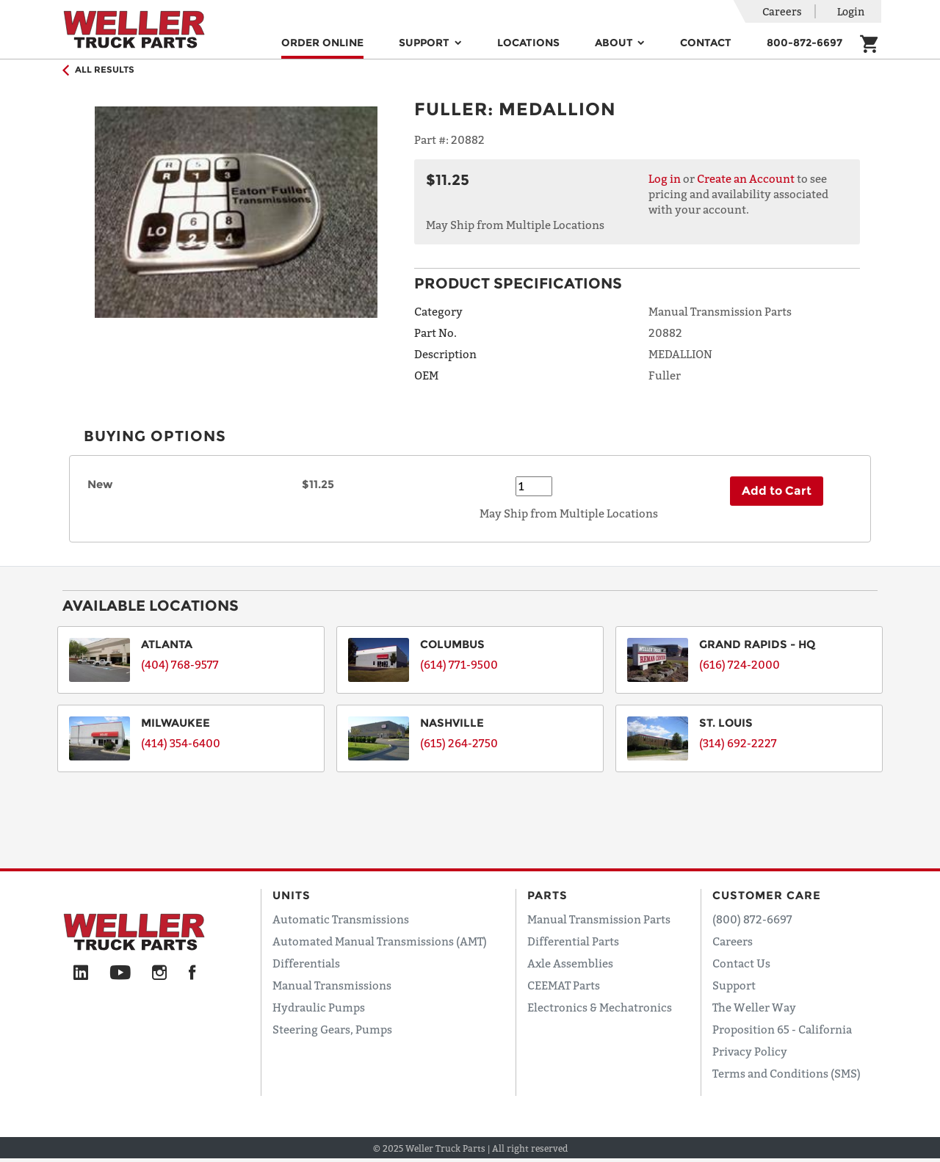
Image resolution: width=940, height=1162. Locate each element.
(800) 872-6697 (752, 919)
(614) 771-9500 (459, 664)
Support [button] (425, 42)
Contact (705, 42)
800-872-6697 (804, 42)
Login (850, 11)
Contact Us (741, 963)
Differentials (306, 963)
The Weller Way (754, 1007)
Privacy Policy (749, 1051)
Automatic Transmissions (340, 919)
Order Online (322, 42)
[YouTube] (120, 973)
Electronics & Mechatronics (599, 1007)
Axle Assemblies (570, 963)
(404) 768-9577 (180, 664)
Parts (547, 895)
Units (291, 895)
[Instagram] (159, 973)
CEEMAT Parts (563, 985)
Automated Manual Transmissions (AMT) (379, 941)
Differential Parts (573, 941)
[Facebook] (192, 973)
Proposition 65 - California (782, 1029)
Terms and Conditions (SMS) (786, 1073)
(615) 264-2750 (459, 742)
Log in (664, 178)
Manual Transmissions (331, 985)
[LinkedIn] (80, 973)
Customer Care (766, 895)
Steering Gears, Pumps (332, 1029)
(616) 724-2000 (739, 664)
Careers (782, 11)
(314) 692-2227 (738, 742)
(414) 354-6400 (180, 742)
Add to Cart (776, 491)
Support (734, 985)
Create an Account (746, 178)
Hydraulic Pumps (318, 1007)
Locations (528, 42)
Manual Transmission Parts (598, 919)
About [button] (615, 42)
